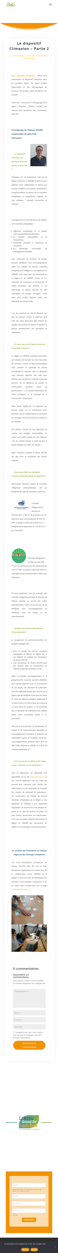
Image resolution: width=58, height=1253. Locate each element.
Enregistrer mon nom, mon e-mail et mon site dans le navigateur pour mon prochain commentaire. (28, 1035)
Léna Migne (19, 55)
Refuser (34, 1250)
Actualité (41, 55)
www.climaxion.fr (37, 777)
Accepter (25, 1250)
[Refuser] (55, 1247)
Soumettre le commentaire (29, 1045)
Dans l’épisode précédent (23, 75)
